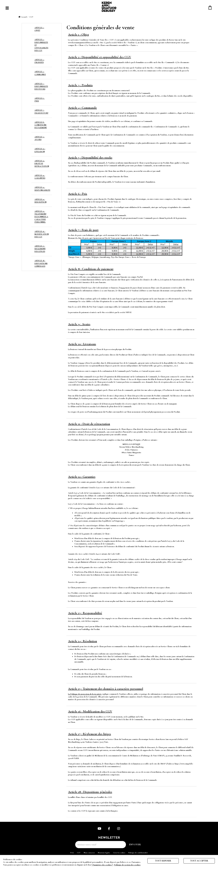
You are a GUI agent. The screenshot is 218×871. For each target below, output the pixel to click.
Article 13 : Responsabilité (85, 613)
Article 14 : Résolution (82, 641)
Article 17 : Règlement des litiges (89, 734)
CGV (78, 853)
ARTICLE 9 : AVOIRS (40, 138)
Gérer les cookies (119, 853)
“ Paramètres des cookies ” (102, 865)
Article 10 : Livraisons (82, 344)
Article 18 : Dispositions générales (90, 792)
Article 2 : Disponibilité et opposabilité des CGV (99, 57)
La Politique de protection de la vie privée (85, 694)
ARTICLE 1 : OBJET (39, 29)
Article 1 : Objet (78, 35)
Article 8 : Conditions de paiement (90, 269)
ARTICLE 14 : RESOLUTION (40, 200)
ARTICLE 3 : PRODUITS (39, 61)
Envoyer (135, 844)
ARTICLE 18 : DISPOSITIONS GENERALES (41, 263)
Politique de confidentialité (138, 853)
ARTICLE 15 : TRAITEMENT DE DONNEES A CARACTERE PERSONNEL (41, 216)
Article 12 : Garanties (81, 477)
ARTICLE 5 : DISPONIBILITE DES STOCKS (41, 86)
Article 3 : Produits (80, 85)
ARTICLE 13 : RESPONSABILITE (42, 188)
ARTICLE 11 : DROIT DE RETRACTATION (42, 163)
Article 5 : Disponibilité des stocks (90, 158)
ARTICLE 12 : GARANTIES (40, 176)
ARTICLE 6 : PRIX (40, 99)
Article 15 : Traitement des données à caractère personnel (105, 689)
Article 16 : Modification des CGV (90, 711)
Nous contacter (89, 853)
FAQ (72, 853)
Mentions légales (104, 853)
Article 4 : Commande (82, 108)
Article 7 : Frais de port (83, 230)
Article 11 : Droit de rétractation (89, 424)
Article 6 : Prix (77, 194)
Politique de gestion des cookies (127, 865)
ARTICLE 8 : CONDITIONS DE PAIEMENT (41, 125)
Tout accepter (199, 860)
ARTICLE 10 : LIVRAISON (40, 150)
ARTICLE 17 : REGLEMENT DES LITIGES (40, 249)
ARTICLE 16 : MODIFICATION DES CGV (42, 234)
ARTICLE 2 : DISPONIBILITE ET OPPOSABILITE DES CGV (41, 45)
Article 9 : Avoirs (79, 324)
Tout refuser (163, 860)
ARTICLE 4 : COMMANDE (40, 72)
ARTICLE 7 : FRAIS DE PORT (41, 111)
